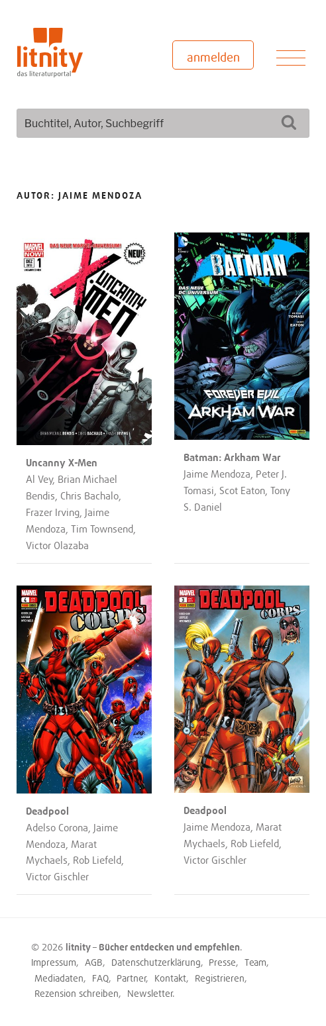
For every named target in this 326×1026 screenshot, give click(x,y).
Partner (131, 978)
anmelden (213, 57)
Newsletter (150, 993)
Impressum (53, 962)
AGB (94, 962)
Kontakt (170, 978)
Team (255, 962)
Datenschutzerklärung (156, 962)
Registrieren (219, 978)
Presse (222, 962)
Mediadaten (58, 978)
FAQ (100, 978)
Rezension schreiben (76, 993)
